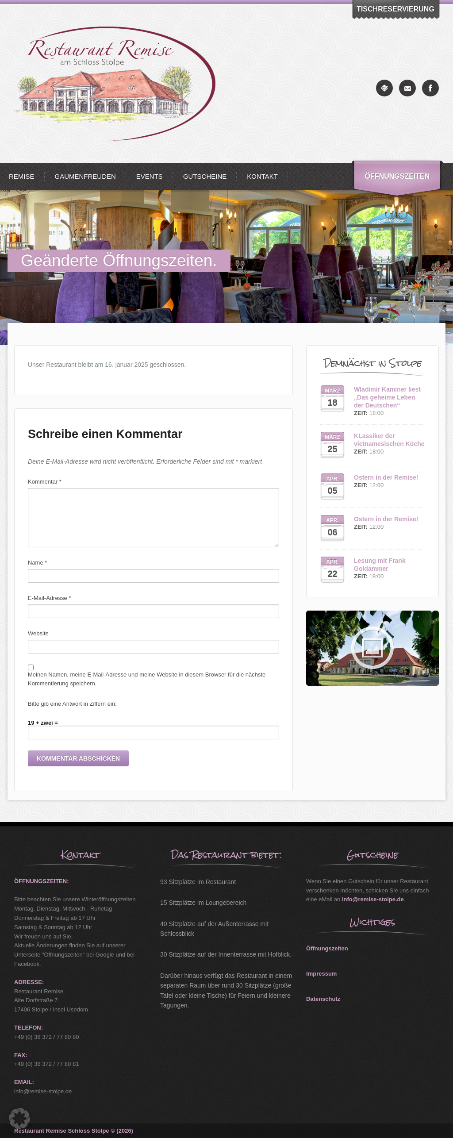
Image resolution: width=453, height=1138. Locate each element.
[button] (19, 1118)
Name (37, 562)
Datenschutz (323, 999)
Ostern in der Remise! (386, 477)
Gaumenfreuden (85, 176)
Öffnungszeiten (397, 176)
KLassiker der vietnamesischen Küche (389, 439)
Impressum (321, 973)
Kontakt (262, 176)
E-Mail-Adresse (49, 598)
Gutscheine (204, 176)
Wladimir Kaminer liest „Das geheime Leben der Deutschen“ (387, 397)
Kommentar (44, 481)
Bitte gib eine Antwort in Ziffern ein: (72, 703)
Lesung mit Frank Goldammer (380, 564)
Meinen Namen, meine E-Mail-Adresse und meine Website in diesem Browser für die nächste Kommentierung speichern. (146, 679)
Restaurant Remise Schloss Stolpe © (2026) (73, 1130)
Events (149, 176)
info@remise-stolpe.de (373, 899)
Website (38, 633)
